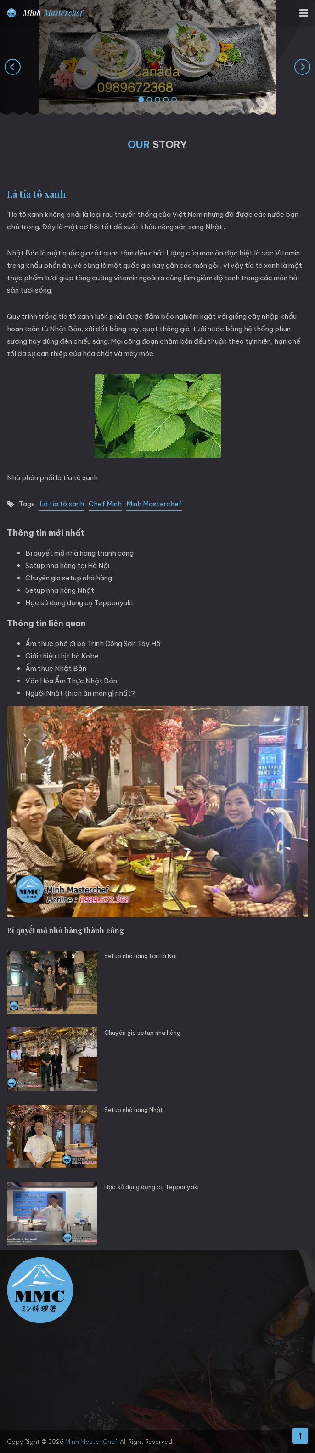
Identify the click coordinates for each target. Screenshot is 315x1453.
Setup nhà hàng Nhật (59, 590)
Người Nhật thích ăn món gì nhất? (80, 693)
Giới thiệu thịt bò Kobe (62, 656)
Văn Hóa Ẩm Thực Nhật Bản (71, 680)
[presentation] (12, 66)
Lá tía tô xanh (61, 503)
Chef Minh (105, 503)
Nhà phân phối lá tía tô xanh (52, 477)
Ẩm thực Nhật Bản (55, 668)
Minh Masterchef (154, 503)
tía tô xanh (75, 316)
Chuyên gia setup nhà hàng (68, 577)
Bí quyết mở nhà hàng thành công (79, 553)
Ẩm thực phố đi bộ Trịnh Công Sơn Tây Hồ (93, 643)
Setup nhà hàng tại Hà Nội (67, 565)
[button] (141, 100)
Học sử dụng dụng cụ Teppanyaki (79, 602)
